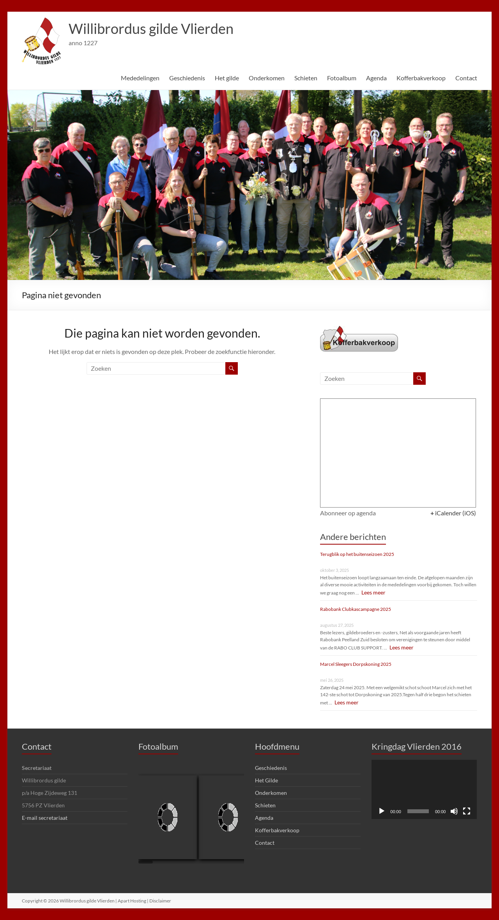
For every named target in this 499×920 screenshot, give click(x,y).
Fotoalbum (341, 77)
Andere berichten (353, 536)
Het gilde (227, 77)
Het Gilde (266, 780)
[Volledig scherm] (467, 811)
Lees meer (372, 592)
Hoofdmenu (277, 746)
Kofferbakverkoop (421, 77)
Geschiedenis (187, 77)
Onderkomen (267, 77)
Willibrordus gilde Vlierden (151, 28)
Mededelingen (140, 77)
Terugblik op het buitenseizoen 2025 (357, 554)
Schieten (305, 77)
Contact (466, 77)
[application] (424, 789)
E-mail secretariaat (44, 817)
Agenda (376, 77)
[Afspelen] (382, 811)
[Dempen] (454, 811)
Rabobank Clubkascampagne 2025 (355, 609)
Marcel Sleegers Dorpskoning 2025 (355, 664)
